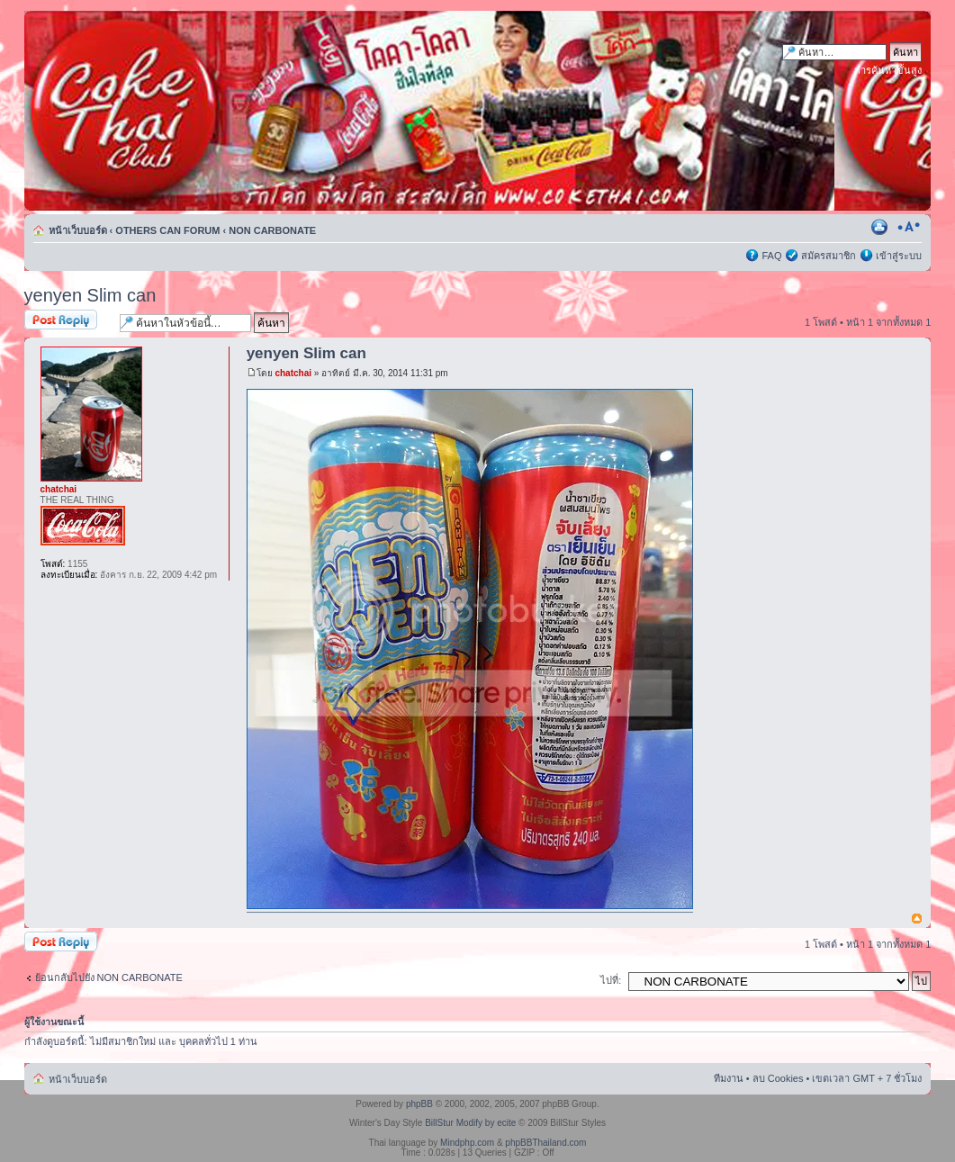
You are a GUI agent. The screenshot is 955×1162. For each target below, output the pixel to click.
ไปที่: (610, 980)
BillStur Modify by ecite (470, 1123)
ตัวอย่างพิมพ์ (881, 227)
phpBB (419, 1104)
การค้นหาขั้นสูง (888, 70)
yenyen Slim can (90, 295)
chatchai (293, 373)
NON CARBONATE (272, 230)
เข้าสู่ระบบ (899, 255)
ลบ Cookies (778, 1078)
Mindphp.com (467, 1143)
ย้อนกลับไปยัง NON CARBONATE (109, 977)
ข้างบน (917, 919)
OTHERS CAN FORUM (167, 230)
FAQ (771, 255)
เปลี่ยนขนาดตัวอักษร (909, 227)
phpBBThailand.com (545, 1143)
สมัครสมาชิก (828, 255)
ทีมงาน (728, 1078)
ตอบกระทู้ (67, 321)
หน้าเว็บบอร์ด (78, 230)
